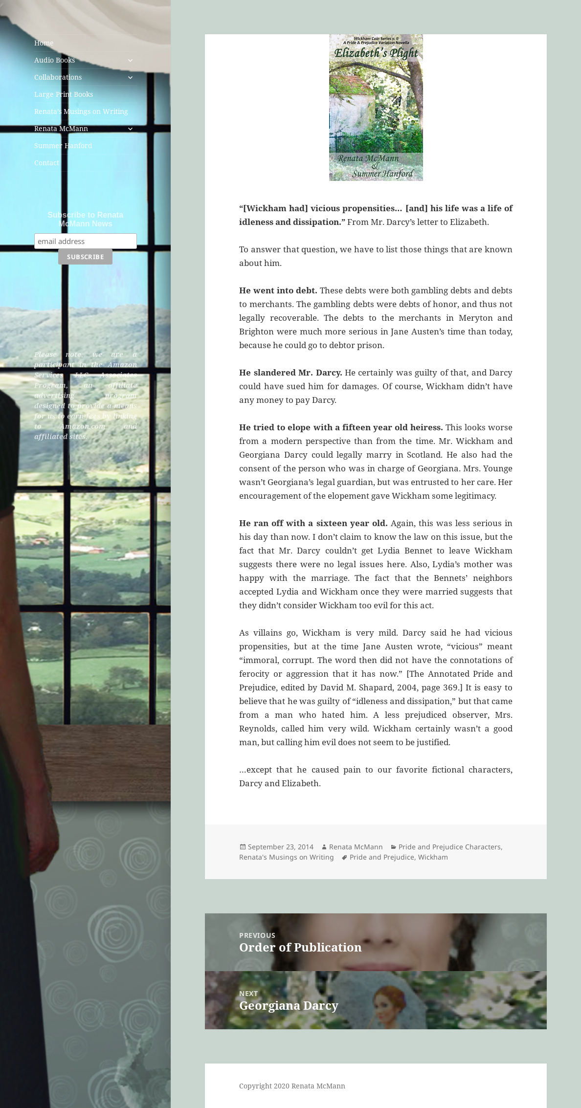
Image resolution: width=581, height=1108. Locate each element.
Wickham (433, 857)
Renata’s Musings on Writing (81, 111)
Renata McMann (61, 128)
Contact (46, 162)
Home (44, 42)
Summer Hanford (63, 145)
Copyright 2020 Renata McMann (292, 1085)
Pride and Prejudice (382, 857)
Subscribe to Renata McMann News (85, 219)
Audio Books (54, 60)
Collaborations (58, 77)
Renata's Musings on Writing (286, 857)
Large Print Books (63, 94)
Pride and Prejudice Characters (450, 846)
